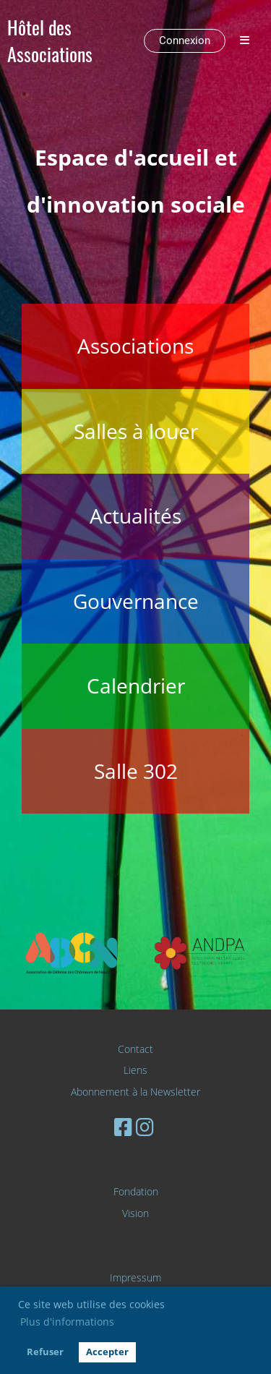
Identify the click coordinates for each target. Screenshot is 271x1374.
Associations (135, 345)
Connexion (184, 40)
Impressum (135, 1277)
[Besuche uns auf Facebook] (123, 1126)
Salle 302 (136, 771)
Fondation (135, 1191)
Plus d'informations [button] (67, 1321)
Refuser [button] (45, 1352)
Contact (135, 1049)
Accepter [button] (107, 1352)
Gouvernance (136, 601)
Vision (135, 1213)
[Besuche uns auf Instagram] (145, 1126)
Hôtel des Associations (50, 41)
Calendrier (136, 685)
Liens (135, 1070)
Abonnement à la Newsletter (135, 1091)
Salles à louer (136, 431)
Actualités (135, 515)
